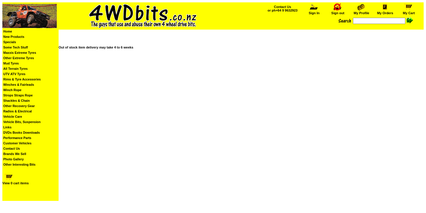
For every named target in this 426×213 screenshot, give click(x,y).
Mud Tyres (11, 63)
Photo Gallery (13, 159)
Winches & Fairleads (18, 84)
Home (7, 31)
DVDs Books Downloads (21, 132)
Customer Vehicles (17, 143)
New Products (13, 36)
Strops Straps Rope (18, 95)
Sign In (314, 11)
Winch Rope (12, 90)
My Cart (409, 11)
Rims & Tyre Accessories (22, 79)
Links (7, 127)
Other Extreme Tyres (18, 58)
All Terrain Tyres (15, 68)
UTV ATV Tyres (14, 74)
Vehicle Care (12, 116)
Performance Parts (17, 138)
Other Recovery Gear (19, 106)
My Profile (361, 11)
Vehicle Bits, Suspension (22, 122)
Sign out (338, 11)
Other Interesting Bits (19, 164)
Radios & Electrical (17, 111)
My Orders (385, 11)
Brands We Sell (14, 154)
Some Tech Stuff (15, 47)
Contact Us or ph (282, 8)
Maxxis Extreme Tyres (19, 52)
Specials (9, 42)
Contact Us (11, 148)
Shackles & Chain (16, 100)
